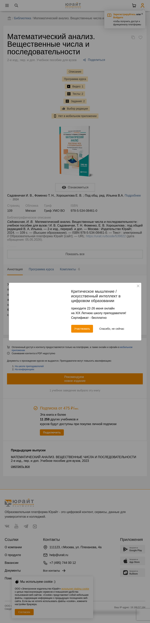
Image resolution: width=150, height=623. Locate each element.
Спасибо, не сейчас (111, 328)
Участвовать (82, 328)
